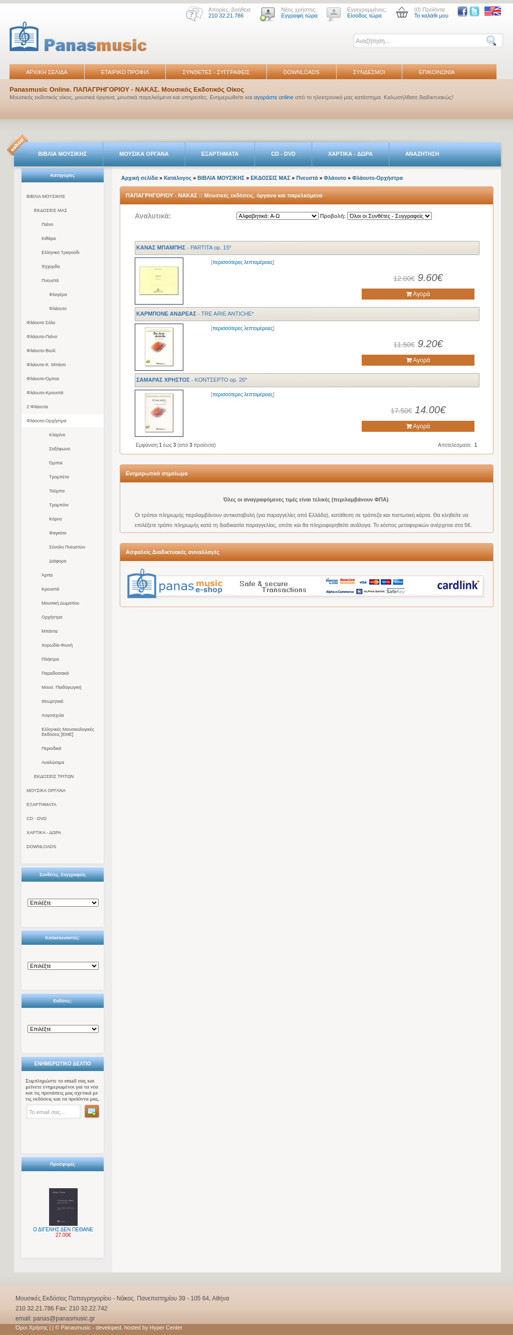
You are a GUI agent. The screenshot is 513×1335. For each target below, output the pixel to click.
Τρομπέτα (59, 476)
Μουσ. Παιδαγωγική (61, 687)
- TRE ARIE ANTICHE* (195, 314)
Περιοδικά (51, 748)
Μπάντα (50, 631)
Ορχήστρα (52, 617)
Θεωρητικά (52, 701)
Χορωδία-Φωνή (57, 645)
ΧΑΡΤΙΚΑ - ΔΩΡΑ (350, 154)
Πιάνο (47, 224)
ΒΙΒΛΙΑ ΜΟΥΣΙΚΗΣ (62, 154)
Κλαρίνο (57, 434)
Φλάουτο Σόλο (41, 322)
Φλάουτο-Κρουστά (45, 392)
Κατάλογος (177, 178)
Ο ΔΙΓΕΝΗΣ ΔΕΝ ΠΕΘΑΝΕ (63, 1229)
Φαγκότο (58, 533)
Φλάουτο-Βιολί (41, 350)
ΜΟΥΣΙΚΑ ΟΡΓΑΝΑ (144, 154)
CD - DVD (283, 154)
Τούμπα (57, 490)
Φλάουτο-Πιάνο (42, 336)
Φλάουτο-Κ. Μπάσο (46, 364)
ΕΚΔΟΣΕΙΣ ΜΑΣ (50, 210)
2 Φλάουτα (37, 406)
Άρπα (47, 575)
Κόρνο (55, 518)
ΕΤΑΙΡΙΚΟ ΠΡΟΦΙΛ (125, 72)
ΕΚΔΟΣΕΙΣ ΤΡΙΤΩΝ (54, 776)
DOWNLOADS (302, 72)
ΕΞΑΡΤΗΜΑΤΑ (219, 154)
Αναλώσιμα (53, 762)
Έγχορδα (51, 266)
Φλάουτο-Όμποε (43, 378)
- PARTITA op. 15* (183, 247)
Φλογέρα (58, 294)
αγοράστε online (274, 97)
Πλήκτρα (50, 659)
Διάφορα (57, 561)
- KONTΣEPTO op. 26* (191, 380)
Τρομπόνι (59, 504)
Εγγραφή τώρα (299, 16)
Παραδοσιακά (55, 673)
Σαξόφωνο (59, 448)
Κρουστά (50, 589)
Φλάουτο (58, 308)
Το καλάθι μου (431, 16)
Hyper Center (166, 1327)
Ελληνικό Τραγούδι (61, 252)
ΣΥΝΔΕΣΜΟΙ (369, 72)
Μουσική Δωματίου (60, 603)
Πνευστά (50, 280)
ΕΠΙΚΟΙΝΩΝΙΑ (436, 72)
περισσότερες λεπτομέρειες (242, 262)
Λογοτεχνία (53, 715)
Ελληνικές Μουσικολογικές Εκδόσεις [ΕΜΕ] (68, 732)
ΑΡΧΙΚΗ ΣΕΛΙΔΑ (47, 72)
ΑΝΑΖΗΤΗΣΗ (422, 154)
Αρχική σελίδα (139, 178)
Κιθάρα (49, 238)
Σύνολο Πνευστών (67, 547)
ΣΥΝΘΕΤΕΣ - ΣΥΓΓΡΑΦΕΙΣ (215, 72)
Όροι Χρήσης (32, 1327)
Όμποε (56, 462)
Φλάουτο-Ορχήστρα (46, 420)
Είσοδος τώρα (364, 16)
